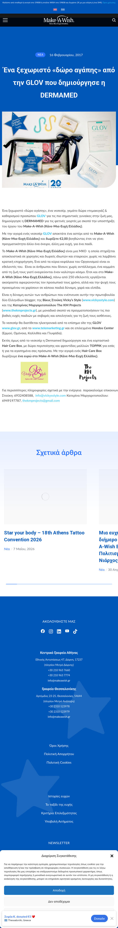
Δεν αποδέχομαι (59, 901)
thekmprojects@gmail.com (41, 400)
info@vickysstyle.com (50, 395)
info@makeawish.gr (59, 680)
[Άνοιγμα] (5, 20)
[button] (112, 856)
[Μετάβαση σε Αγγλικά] (55, 9)
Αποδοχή (59, 890)
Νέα (7, 549)
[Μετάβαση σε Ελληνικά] (63, 9)
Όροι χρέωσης (109, 2)
